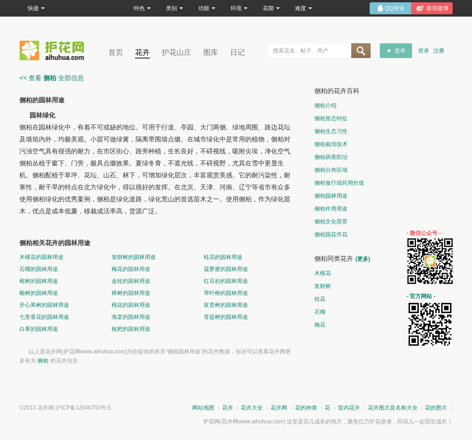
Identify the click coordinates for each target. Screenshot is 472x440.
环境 (239, 8)
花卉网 (53, 50)
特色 (142, 8)
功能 (206, 8)
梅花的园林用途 (131, 269)
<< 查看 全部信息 (51, 78)
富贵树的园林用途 (226, 305)
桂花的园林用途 (223, 257)
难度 (303, 8)
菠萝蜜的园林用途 (226, 269)
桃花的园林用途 (131, 305)
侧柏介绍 (325, 105)
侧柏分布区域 (331, 170)
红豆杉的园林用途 (226, 281)
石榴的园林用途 (38, 269)
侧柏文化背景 (331, 221)
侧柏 (42, 361)
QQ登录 (395, 8)
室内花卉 (349, 408)
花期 (271, 8)
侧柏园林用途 (331, 196)
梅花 (319, 325)
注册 (438, 50)
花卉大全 (252, 408)
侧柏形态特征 (331, 118)
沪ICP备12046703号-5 (83, 408)
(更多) (362, 259)
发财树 (322, 286)
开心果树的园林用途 (44, 305)
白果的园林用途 (38, 329)
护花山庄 (176, 52)
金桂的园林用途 (131, 281)
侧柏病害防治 (331, 157)
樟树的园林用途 (131, 293)
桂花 (319, 299)
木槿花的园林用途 (41, 257)
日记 (237, 52)
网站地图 (203, 408)
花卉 (142, 52)
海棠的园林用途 (131, 317)
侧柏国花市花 (331, 234)
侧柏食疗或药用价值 (339, 183)
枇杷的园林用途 (131, 329)
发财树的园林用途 (134, 257)
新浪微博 (437, 8)
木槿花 (322, 273)
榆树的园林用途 (38, 293)
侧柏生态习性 (331, 131)
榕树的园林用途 (38, 281)
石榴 (319, 312)
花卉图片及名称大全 (393, 408)
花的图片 (436, 408)
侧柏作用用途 (331, 208)
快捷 (36, 8)
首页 (115, 52)
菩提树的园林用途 (226, 317)
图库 (210, 52)
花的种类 (306, 408)
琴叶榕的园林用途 (226, 293)
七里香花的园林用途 (44, 317)
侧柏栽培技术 (331, 144)
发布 (400, 50)
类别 (174, 8)
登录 (423, 50)
